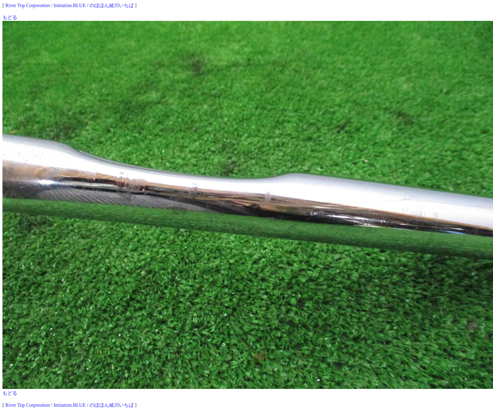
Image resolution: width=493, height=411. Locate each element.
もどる (9, 17)
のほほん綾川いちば (112, 5)
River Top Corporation (27, 5)
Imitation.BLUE (70, 5)
